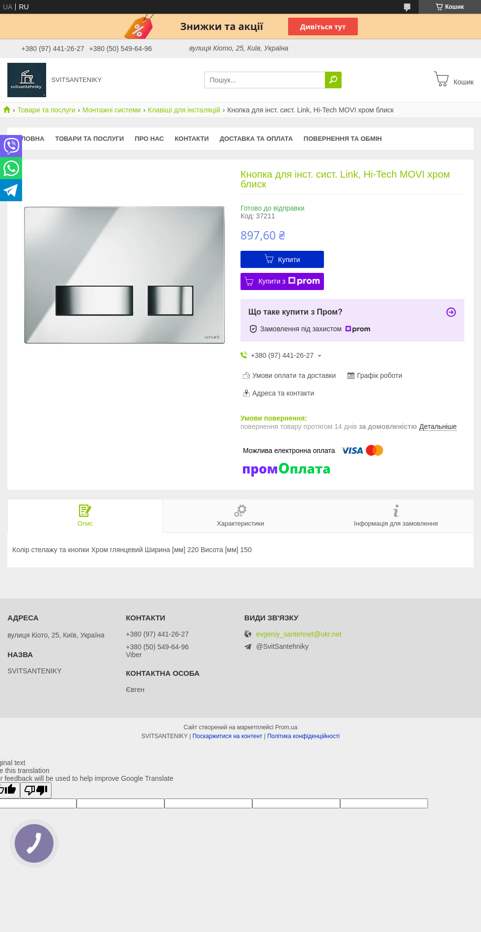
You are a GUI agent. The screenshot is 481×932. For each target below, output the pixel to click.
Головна (28, 138)
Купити (289, 260)
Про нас (148, 138)
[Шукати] (333, 80)
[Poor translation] (36, 790)
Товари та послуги (46, 110)
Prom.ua (286, 727)
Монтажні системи (111, 110)
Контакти (192, 138)
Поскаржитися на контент (227, 736)
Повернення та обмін (343, 138)
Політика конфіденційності (303, 736)
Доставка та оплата (256, 138)
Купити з (289, 281)
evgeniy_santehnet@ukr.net (299, 634)
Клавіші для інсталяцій (184, 110)
